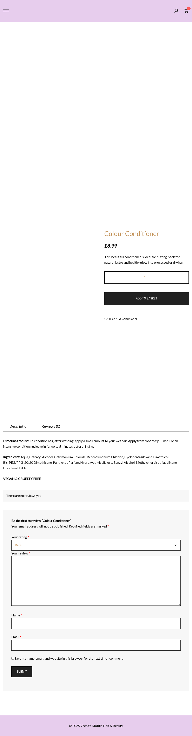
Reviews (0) (50, 426)
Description (18, 426)
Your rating (20, 537)
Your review (20, 553)
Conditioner (129, 318)
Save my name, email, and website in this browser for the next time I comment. (69, 658)
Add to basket (146, 298)
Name (16, 615)
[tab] (19, 426)
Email (16, 637)
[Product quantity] (147, 277)
